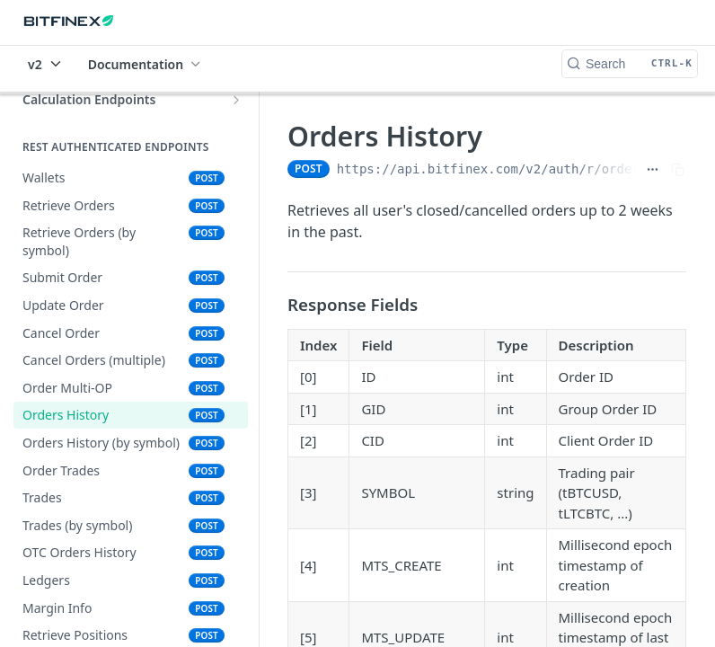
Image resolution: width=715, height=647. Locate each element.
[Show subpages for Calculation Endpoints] (236, 100)
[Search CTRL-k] (629, 63)
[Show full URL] (652, 169)
